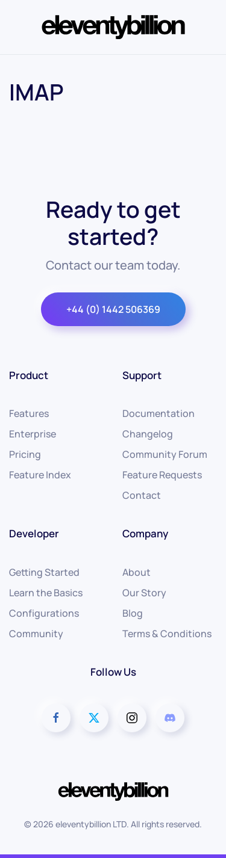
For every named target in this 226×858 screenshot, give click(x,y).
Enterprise (32, 433)
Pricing (25, 454)
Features (29, 413)
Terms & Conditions (167, 633)
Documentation (158, 413)
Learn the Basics (46, 592)
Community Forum (164, 454)
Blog (132, 613)
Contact (141, 495)
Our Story (144, 592)
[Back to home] (113, 27)
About (136, 572)
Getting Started (44, 572)
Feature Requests (162, 474)
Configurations (44, 613)
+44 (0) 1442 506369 (113, 309)
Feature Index (40, 474)
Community (36, 633)
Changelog (147, 433)
